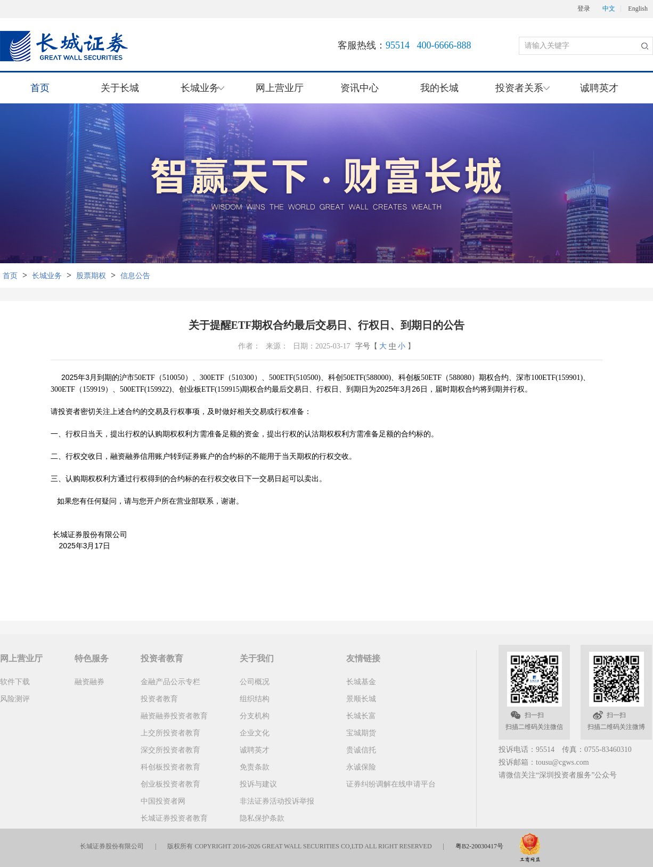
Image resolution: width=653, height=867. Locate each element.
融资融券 (89, 682)
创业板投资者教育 (170, 784)
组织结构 (255, 699)
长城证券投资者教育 (174, 818)
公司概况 (255, 682)
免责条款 (255, 767)
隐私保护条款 (262, 818)
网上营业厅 (280, 88)
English (638, 8)
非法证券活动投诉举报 (277, 801)
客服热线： (404, 45)
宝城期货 (361, 733)
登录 (583, 8)
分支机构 (255, 716)
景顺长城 (361, 699)
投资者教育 (159, 699)
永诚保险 (361, 767)
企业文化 (255, 733)
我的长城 (439, 88)
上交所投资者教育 (170, 733)
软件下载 (15, 682)
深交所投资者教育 (170, 750)
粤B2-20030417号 (479, 846)
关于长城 (120, 88)
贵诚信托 (361, 750)
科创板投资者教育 (170, 767)
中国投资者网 (163, 801)
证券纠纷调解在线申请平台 (391, 784)
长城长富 (361, 716)
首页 (40, 88)
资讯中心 (359, 88)
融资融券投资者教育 (174, 716)
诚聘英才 (599, 88)
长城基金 (361, 682)
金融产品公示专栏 (170, 682)
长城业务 (47, 276)
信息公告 (135, 276)
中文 (608, 8)
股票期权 (91, 276)
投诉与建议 (258, 784)
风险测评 (15, 699)
